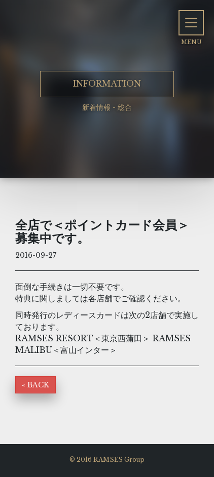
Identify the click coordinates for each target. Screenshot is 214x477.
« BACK (35, 384)
